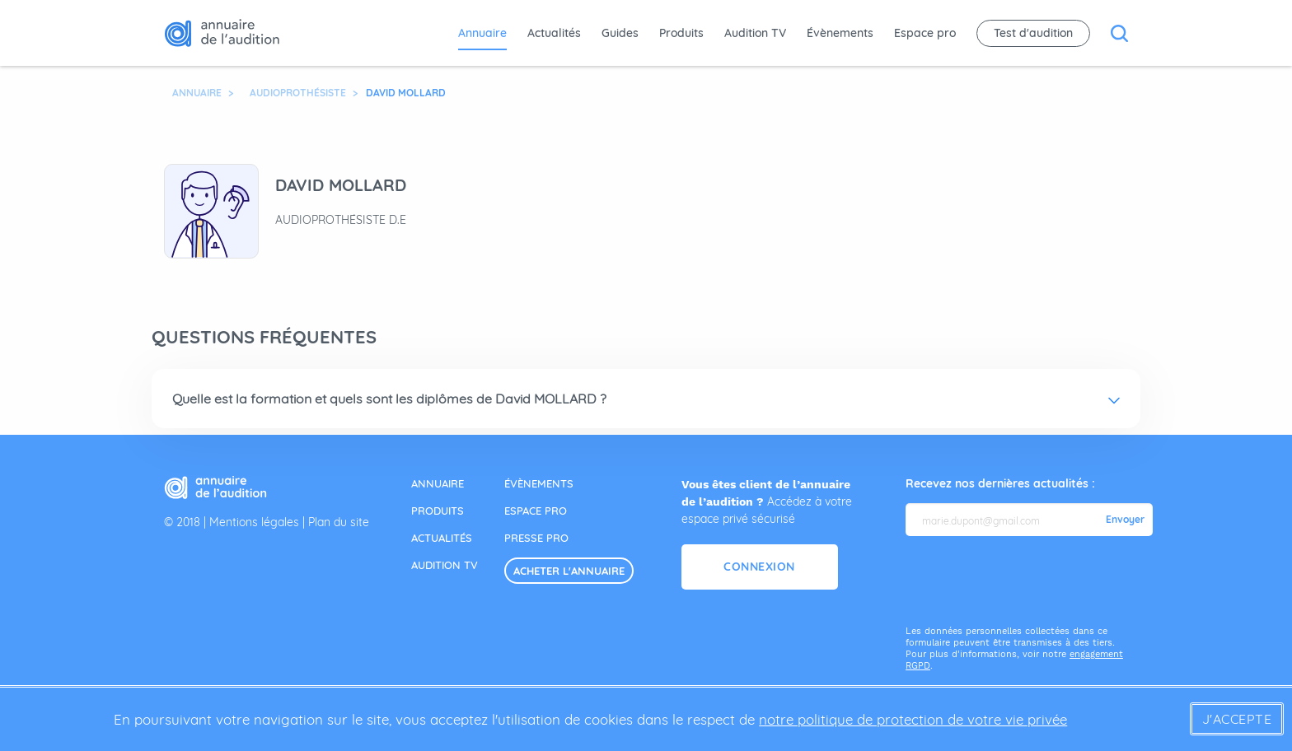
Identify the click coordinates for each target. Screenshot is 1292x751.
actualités (441, 537)
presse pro (536, 537)
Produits (681, 33)
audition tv (444, 564)
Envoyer (1125, 519)
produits (437, 510)
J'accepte (1237, 719)
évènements (538, 483)
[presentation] (1031, 581)
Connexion (759, 566)
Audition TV (755, 33)
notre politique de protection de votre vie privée (913, 719)
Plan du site (338, 522)
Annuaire (482, 33)
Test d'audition (1033, 33)
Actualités (554, 33)
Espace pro (925, 33)
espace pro (535, 510)
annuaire (437, 483)
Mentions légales (254, 522)
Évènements (840, 33)
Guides (620, 33)
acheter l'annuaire (569, 570)
